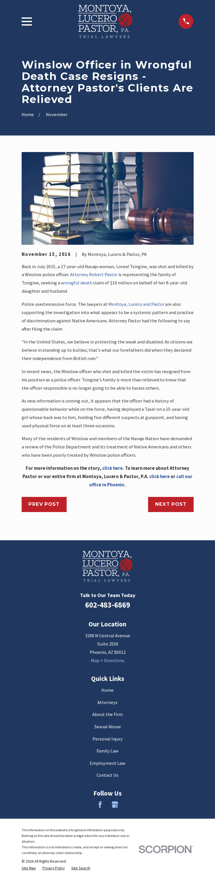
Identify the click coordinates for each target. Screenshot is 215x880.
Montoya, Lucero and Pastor (136, 304)
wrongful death (76, 283)
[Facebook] (100, 804)
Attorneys (107, 702)
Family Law (107, 751)
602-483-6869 (107, 605)
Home (107, 690)
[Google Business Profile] (115, 804)
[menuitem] (29, 868)
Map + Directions (107, 660)
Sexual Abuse (107, 727)
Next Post (170, 504)
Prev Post (43, 504)
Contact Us (107, 775)
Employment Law (107, 763)
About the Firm (107, 714)
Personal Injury (108, 739)
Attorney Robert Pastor (94, 275)
